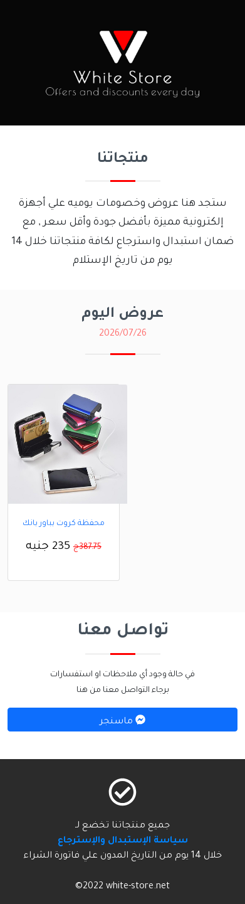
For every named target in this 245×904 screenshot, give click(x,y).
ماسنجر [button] (122, 721)
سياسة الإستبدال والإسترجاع (123, 841)
